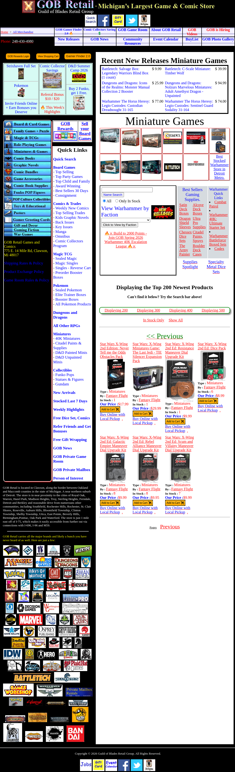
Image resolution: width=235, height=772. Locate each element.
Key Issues (63, 227)
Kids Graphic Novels (72, 217)
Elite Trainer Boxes (70, 294)
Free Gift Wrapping (70, 439)
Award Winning (67, 186)
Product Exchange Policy (24, 271)
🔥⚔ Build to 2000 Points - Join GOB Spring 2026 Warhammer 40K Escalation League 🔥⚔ (125, 239)
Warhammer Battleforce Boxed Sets (218, 240)
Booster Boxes (66, 299)
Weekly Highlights (68, 409)
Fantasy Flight (117, 396)
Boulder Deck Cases (199, 250)
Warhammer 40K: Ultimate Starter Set (218, 221)
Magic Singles (66, 263)
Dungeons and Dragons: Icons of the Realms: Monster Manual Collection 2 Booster (126, 87)
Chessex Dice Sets (185, 236)
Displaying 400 (180, 310)
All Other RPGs (66, 326)
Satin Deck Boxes (184, 209)
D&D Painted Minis (71, 352)
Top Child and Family (72, 181)
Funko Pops (64, 374)
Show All (176, 320)
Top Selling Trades (70, 213)
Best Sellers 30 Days (71, 190)
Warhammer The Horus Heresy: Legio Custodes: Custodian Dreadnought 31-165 (126, 105)
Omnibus (62, 236)
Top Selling (64, 172)
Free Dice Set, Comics (71, 418)
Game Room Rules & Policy (26, 280)
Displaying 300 (148, 310)
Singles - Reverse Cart (73, 268)
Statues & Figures (69, 379)
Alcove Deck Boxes (198, 209)
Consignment (65, 195)
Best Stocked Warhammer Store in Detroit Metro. (219, 167)
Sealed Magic (66, 258)
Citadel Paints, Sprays (198, 236)
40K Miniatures (67, 338)
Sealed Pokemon (68, 290)
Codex (219, 249)
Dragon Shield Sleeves (185, 222)
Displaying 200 (116, 310)
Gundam (62, 384)
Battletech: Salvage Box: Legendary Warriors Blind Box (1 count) (125, 73)
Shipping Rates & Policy (23, 263)
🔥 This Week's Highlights (52, 109)
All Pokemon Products (73, 304)
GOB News (62, 448)
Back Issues (64, 222)
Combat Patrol (217, 204)
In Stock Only (153, 320)
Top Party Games (69, 176)
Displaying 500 (213, 310)
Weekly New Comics (72, 208)
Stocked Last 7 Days (70, 401)
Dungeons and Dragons (65, 315)
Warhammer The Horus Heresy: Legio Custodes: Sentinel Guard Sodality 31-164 (189, 105)
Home (4, 32)
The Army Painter (184, 250)
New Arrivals (64, 392)
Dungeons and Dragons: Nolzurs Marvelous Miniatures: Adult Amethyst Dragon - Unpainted (188, 89)
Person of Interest (68, 478)
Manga (60, 231)
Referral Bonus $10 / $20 (52, 96)
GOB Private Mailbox (71, 470)
